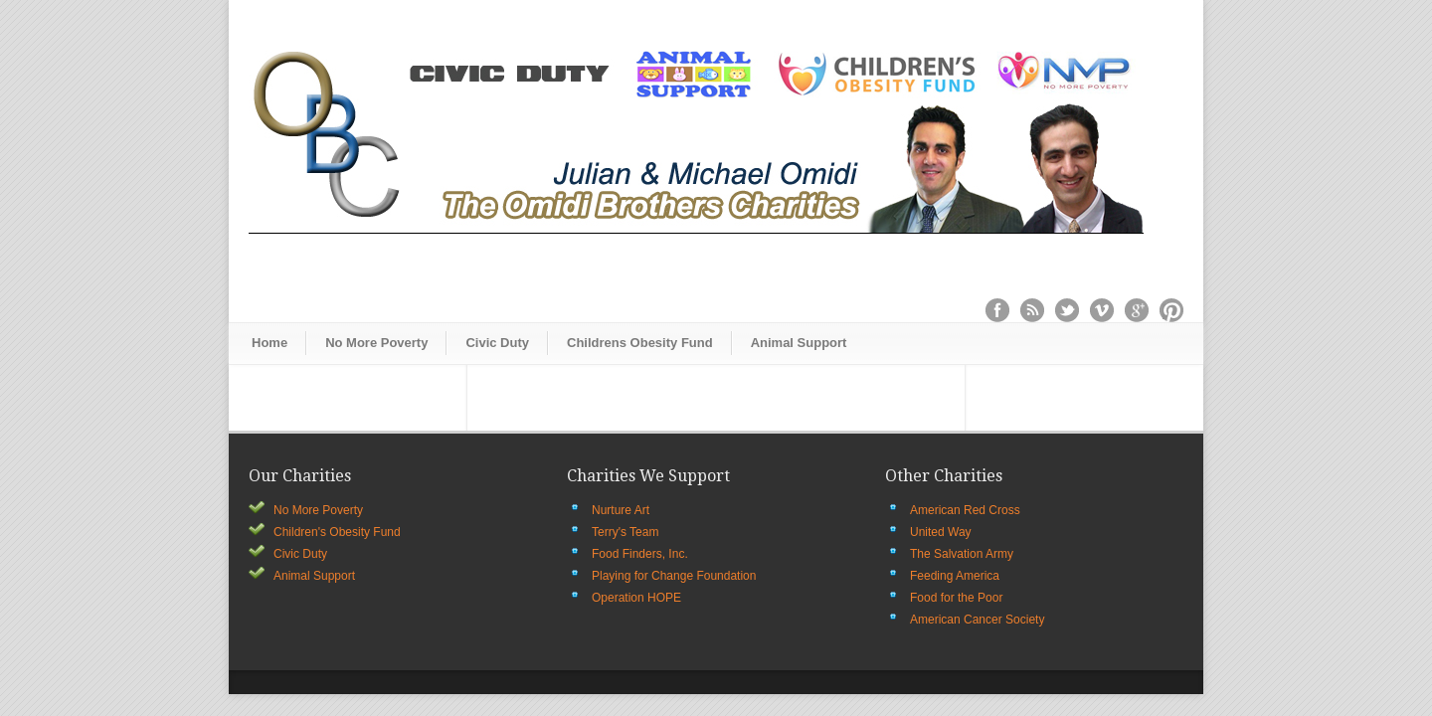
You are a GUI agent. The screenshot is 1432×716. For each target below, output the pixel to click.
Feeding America (954, 576)
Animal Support (799, 342)
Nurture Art (620, 510)
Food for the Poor (956, 598)
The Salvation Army (961, 554)
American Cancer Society (977, 619)
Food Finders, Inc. (640, 554)
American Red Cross (965, 510)
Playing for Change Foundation (674, 576)
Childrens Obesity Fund (640, 342)
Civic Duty (497, 342)
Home (269, 342)
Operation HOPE (636, 598)
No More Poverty (376, 342)
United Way (941, 532)
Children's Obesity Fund (337, 532)
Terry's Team (625, 532)
